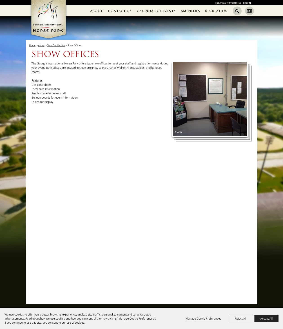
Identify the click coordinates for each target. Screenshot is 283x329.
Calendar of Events (156, 11)
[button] (210, 99)
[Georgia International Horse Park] (55, 27)
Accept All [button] (266, 318)
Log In (247, 3)
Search (237, 11)
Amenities (190, 11)
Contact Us (119, 11)
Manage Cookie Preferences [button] (203, 318)
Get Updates (249, 11)
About (96, 11)
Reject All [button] (240, 318)
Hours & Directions (228, 3)
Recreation (216, 11)
